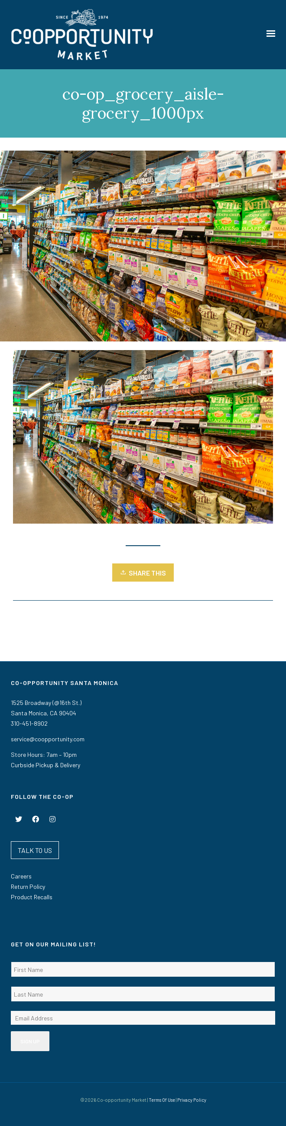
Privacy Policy (191, 1100)
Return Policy (28, 886)
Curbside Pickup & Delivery (45, 765)
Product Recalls (31, 897)
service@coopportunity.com (47, 739)
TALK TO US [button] (35, 850)
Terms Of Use (162, 1100)
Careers (21, 876)
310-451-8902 (29, 723)
